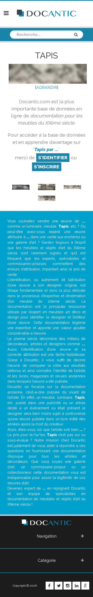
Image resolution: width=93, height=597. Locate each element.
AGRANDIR (46, 87)
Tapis (46, 55)
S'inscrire (46, 166)
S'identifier (52, 157)
